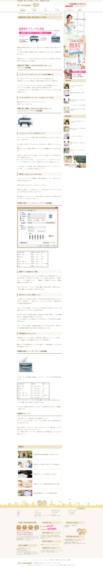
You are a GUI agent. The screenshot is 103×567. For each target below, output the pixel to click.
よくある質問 (76, 6)
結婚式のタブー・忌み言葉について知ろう (45, 474)
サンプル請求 (68, 6)
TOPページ (19, 510)
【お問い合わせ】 (28, 551)
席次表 (18, 513)
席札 (18, 515)
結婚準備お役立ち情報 (30, 13)
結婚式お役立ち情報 (56, 510)
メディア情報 (54, 512)
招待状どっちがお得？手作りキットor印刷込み (46, 464)
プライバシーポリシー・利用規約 (47, 559)
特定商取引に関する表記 (60, 559)
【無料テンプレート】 (56, 550)
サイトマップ (35, 559)
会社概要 (68, 559)
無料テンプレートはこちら (24, 104)
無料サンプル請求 (72, 510)
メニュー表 (36, 510)
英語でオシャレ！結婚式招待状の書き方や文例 (46, 484)
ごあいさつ (54, 513)
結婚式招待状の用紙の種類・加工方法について (46, 454)
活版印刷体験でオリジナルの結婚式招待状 (45, 493)
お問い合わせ (83, 6)
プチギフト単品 (37, 513)
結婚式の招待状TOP (21, 13)
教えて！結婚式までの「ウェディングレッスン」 (44, 13)
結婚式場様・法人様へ (56, 515)
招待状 (18, 512)
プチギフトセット (38, 512)
